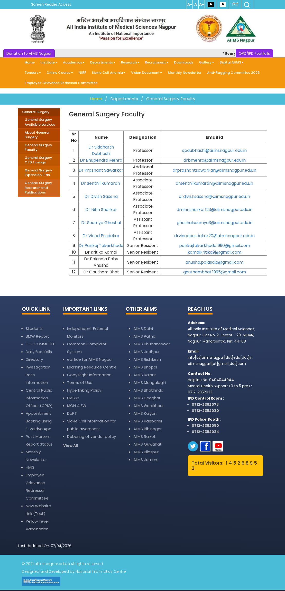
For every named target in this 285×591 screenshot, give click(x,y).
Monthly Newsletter (184, 72)
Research (130, 62)
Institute (48, 62)
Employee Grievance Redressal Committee (61, 82)
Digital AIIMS (232, 62)
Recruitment (156, 62)
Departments (102, 62)
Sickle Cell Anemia (108, 72)
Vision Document (146, 72)
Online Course (60, 72)
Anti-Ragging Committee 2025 (233, 72)
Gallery (206, 62)
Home (30, 62)
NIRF (82, 72)
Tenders (33, 72)
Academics (74, 62)
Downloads (183, 62)
